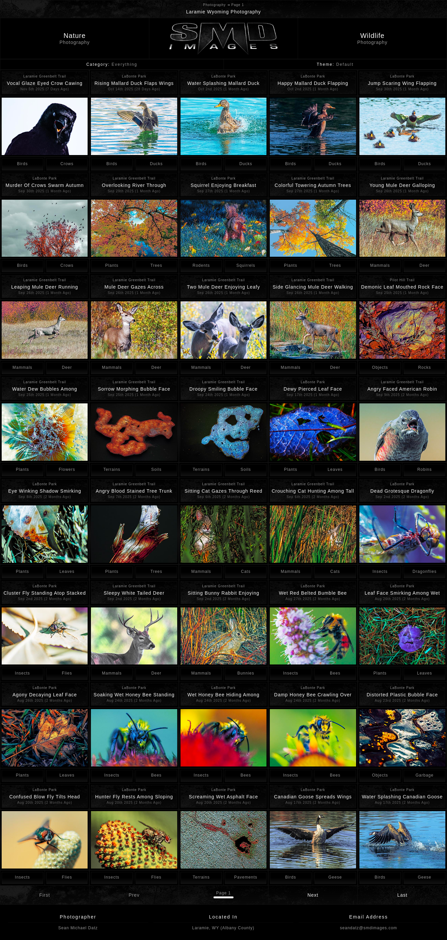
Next (312, 895)
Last (402, 895)
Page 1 (223, 893)
